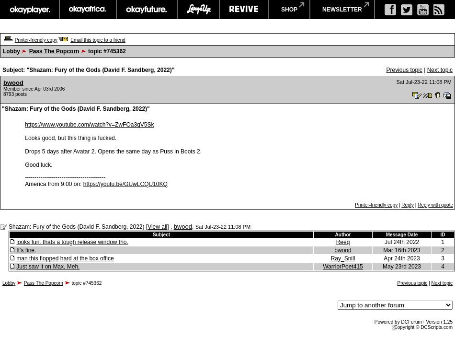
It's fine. (26, 250)
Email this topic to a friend (97, 40)
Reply (407, 205)
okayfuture (147, 9)
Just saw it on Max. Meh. (48, 266)
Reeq (343, 242)
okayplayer (29, 9)
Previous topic (404, 70)
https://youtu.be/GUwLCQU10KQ (125, 184)
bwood (13, 82)
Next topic (440, 70)
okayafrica (88, 9)
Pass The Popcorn (54, 51)
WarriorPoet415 (343, 266)
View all (157, 226)
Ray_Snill (343, 258)
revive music (244, 9)
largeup (198, 9)
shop (289, 9)
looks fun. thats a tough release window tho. (72, 242)
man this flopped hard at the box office (65, 258)
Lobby (11, 51)
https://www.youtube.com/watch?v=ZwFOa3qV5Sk (89, 124)
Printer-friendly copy (36, 40)
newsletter (342, 9)
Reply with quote (435, 205)
